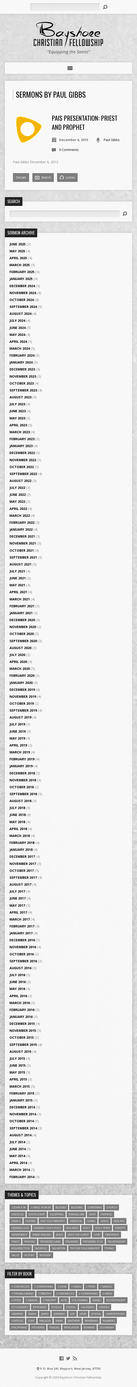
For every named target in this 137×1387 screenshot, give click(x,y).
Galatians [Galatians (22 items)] (87, 1307)
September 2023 (23, 390)
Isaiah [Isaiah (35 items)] (32, 1313)
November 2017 (22, 863)
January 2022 (21, 529)
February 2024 (21, 355)
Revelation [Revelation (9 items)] (71, 1327)
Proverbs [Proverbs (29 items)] (38, 1327)
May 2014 (17, 1156)
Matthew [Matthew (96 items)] (74, 1320)
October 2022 (21, 467)
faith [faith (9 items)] (92, 1214)
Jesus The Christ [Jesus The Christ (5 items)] (78, 1234)
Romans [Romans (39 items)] (89, 1327)
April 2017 (18, 912)
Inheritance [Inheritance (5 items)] (19, 1234)
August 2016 (20, 968)
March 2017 (19, 919)
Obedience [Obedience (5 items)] (112, 1234)
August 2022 (20, 480)
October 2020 (21, 634)
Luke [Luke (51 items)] (31, 1320)
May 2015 (17, 1072)
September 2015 (23, 1044)
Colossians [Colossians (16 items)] (79, 1300)
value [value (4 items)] (15, 1255)
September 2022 (23, 474)
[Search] (65, 7)
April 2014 (18, 1163)
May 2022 (17, 501)
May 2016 (17, 989)
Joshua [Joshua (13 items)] (96, 1313)
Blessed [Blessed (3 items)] (61, 1207)
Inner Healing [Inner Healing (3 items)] (41, 1234)
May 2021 (17, 585)
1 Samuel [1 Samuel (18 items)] (106, 1286)
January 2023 (21, 446)
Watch (43, 177)
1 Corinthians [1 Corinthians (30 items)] (43, 1286)
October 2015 (21, 1037)
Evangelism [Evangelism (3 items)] (76, 1214)
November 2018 (22, 780)
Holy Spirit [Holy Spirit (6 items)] (102, 1228)
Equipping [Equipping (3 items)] (57, 1214)
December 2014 (22, 1107)
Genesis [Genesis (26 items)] (104, 1307)
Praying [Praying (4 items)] (29, 1241)
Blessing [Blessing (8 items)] (77, 1207)
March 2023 (19, 432)
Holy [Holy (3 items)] (86, 1228)
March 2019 (19, 752)
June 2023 (17, 411)
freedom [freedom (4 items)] (76, 1221)
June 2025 (17, 244)
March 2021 (19, 599)
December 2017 (22, 856)
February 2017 (21, 926)
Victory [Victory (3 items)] (29, 1255)
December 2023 (22, 369)
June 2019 (17, 731)
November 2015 (22, 1030)
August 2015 (20, 1051)
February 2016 (21, 1010)
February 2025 (21, 272)
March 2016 (19, 1003)
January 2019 (21, 766)
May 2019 (17, 738)
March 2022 (19, 515)
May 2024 (17, 334)
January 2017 (21, 933)
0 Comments (69, 149)
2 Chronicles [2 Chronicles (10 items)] (65, 1293)
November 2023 (22, 376)
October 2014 (21, 1121)
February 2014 (21, 1177)
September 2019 (23, 710)
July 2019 (17, 724)
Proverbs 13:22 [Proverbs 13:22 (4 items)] (93, 1241)
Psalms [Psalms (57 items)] (54, 1327)
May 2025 (17, 251)
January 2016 (21, 1016)
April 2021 (18, 592)
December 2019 (22, 689)
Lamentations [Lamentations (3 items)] (115, 1313)
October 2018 (21, 787)
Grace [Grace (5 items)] (104, 1221)
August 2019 (20, 717)
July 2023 (17, 404)
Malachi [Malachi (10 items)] (45, 1320)
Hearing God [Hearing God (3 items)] (20, 1228)
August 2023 (20, 397)
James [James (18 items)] (45, 1313)
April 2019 (18, 745)
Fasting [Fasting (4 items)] (31, 1221)
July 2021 (17, 571)
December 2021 (22, 536)
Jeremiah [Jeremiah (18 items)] (59, 1313)
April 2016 (18, 996)
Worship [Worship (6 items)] (45, 1255)
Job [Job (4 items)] (72, 1313)
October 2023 (21, 383)
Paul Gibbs (112, 140)
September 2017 (23, 877)
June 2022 (17, 494)
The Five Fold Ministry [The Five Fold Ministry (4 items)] (85, 1248)
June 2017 (17, 898)
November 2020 (22, 627)
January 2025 (21, 279)
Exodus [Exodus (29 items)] (56, 1307)
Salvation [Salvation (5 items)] (58, 1248)
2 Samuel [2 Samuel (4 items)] (32, 1300)
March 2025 (19, 265)
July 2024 (17, 320)
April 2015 (18, 1079)
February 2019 (21, 759)
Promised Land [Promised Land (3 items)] (50, 1241)
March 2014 (19, 1169)
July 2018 (17, 808)
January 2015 (21, 1100)
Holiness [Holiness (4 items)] (72, 1228)
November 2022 (22, 460)
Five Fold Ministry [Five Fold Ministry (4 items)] (53, 1221)
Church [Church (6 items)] (112, 1207)
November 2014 (22, 1114)
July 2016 (17, 975)
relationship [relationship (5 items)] (116, 1241)
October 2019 (21, 703)
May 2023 (17, 418)
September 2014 (23, 1128)
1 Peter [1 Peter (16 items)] (90, 1286)
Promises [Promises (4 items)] (72, 1241)
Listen (67, 177)
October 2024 (21, 300)
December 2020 (22, 620)
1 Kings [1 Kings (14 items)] (76, 1286)
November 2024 (22, 293)
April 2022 (18, 508)
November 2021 (22, 543)
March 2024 (19, 348)
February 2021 (21, 606)
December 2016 (22, 940)
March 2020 (19, 668)
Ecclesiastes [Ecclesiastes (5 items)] (20, 1307)
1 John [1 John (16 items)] (62, 1286)
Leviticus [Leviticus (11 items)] (17, 1320)
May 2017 (17, 905)
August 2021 (20, 564)
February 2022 (21, 522)
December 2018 (22, 773)
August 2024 (20, 313)
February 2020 (21, 675)
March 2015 (19, 1086)
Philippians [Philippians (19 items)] (19, 1327)
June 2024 (17, 327)
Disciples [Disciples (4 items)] (18, 1214)
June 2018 (17, 814)
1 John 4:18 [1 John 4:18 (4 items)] (19, 1207)
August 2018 (20, 801)
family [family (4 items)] (16, 1221)
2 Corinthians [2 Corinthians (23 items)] (88, 1293)
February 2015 (21, 1093)
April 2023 (18, 425)
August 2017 (20, 884)
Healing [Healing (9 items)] (119, 1221)
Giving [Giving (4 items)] (91, 1221)
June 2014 (17, 1149)
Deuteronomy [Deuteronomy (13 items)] (115, 1300)
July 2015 (17, 1058)
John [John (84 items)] (83, 1313)
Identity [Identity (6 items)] (120, 1228)
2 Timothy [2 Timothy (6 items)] (49, 1300)
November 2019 (22, 696)
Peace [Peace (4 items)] (15, 1241)
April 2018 (18, 829)
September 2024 (23, 306)
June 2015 (17, 1065)
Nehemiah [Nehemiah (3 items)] (91, 1320)
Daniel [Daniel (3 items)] (96, 1300)
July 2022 (17, 487)
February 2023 (21, 439)
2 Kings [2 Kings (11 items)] (107, 1293)
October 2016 (21, 954)
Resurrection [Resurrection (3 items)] (21, 1248)
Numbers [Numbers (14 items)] (109, 1320)
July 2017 (17, 891)
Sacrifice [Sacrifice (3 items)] (41, 1248)
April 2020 (18, 661)
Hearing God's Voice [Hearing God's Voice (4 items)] (47, 1228)
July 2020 (17, 655)
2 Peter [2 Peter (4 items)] (16, 1300)
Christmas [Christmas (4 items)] (94, 1207)
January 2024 (21, 362)
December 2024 (22, 286)
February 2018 (21, 842)
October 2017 (21, 870)
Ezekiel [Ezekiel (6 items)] (71, 1307)
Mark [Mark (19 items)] (59, 1320)
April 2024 (18, 341)
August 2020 (20, 648)
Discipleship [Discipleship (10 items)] (37, 1214)
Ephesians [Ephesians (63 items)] (39, 1307)
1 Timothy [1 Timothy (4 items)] (44, 1293)
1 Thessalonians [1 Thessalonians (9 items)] (22, 1293)
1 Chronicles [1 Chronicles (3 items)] (20, 1286)
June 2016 (17, 982)
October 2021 (21, 550)
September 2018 (23, 794)
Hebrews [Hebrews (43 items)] (17, 1313)
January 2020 (21, 682)
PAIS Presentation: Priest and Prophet (84, 122)
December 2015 (22, 1023)
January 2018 (21, 849)
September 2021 (23, 557)
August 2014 (20, 1135)
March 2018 (19, 835)
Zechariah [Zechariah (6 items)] (107, 1327)
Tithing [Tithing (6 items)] (109, 1248)
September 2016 (23, 961)
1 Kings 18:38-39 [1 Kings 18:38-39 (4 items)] (41, 1207)
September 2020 (23, 641)
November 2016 (22, 947)
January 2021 (21, 613)
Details (21, 177)
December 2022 (22, 453)
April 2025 (18, 258)
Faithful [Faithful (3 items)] (106, 1214)
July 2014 (17, 1142)
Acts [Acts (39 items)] (64, 1300)
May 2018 (17, 822)
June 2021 (17, 578)
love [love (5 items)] (97, 1234)
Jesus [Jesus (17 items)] (59, 1234)
